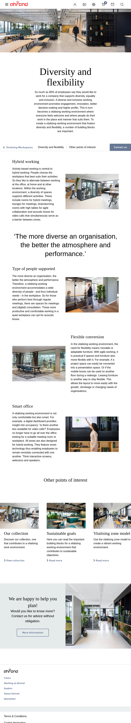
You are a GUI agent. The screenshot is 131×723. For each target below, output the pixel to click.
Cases (7, 678)
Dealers (8, 688)
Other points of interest (82, 147)
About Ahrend (11, 693)
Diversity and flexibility (51, 147)
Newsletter (10, 699)
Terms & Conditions (15, 716)
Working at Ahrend (14, 683)
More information (32, 632)
